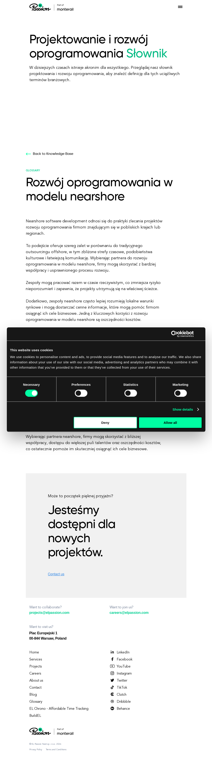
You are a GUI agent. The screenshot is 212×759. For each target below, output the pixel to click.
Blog (33, 695)
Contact (35, 688)
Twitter (118, 680)
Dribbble (120, 701)
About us (36, 680)
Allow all (170, 422)
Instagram (121, 673)
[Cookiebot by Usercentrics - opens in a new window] (174, 334)
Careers (35, 673)
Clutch (118, 694)
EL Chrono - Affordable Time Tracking (58, 709)
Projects (35, 666)
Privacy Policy (35, 749)
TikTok (118, 687)
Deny (105, 422)
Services (35, 659)
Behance (120, 708)
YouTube (120, 666)
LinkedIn (119, 652)
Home (34, 652)
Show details (183, 409)
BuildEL (35, 716)
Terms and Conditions (56, 749)
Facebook (121, 659)
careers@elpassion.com (129, 613)
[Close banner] (200, 333)
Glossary (35, 702)
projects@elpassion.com (49, 613)
